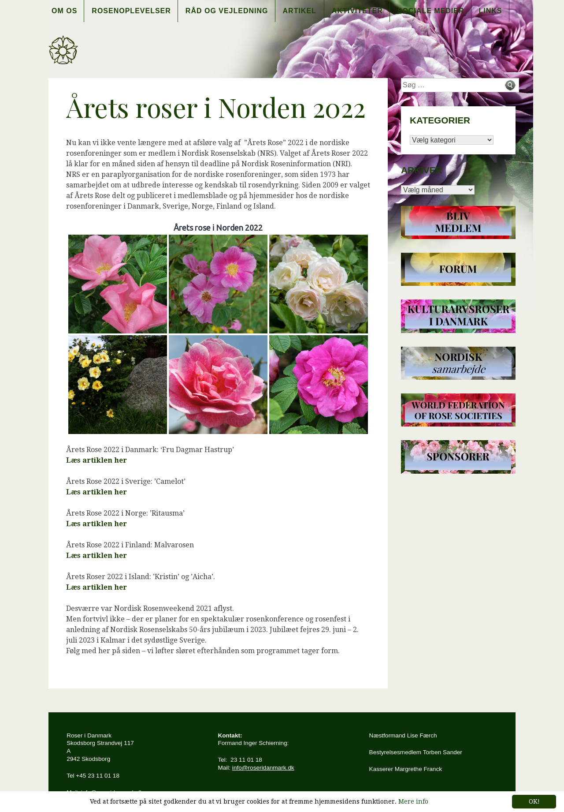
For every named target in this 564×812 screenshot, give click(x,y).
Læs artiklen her (96, 460)
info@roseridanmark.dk (263, 767)
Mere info (413, 801)
